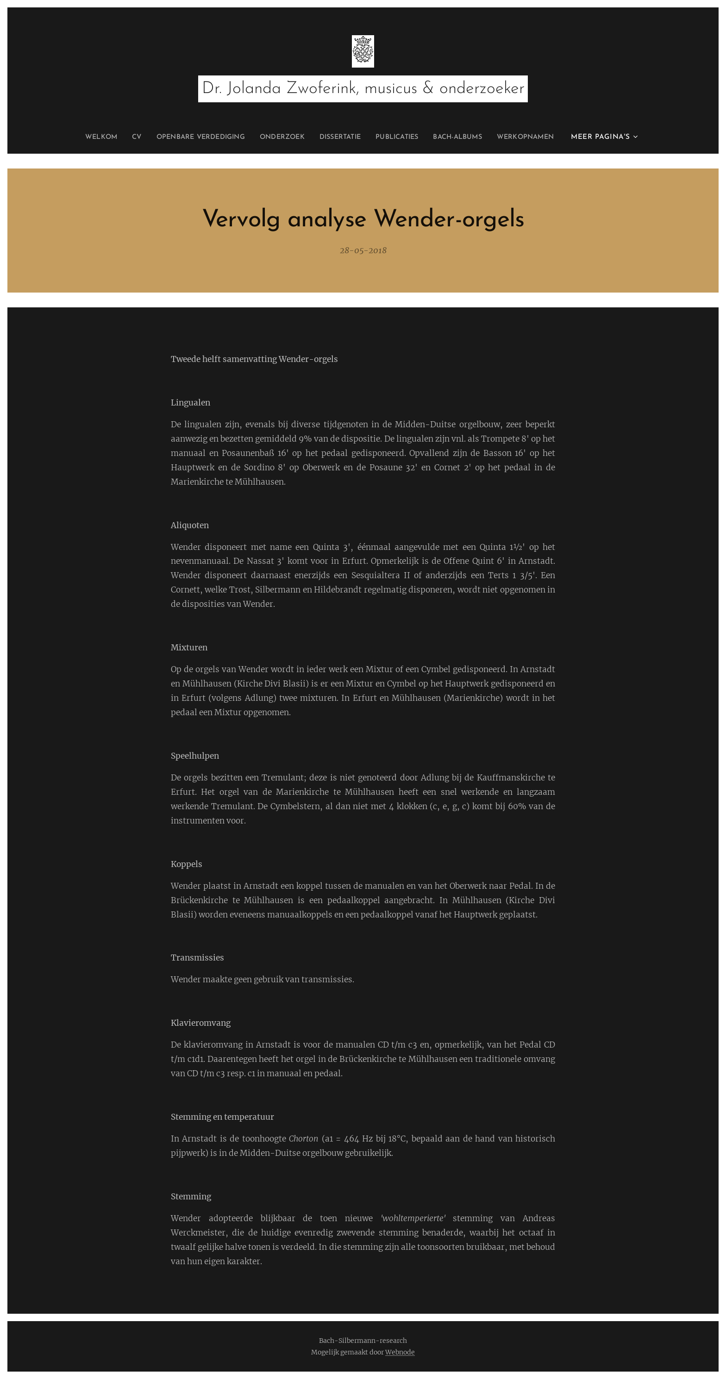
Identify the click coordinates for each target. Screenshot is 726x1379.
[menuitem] (124, 137)
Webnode (400, 1352)
